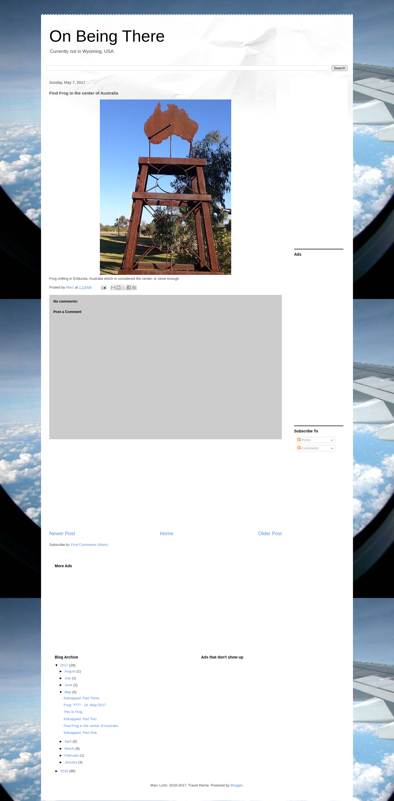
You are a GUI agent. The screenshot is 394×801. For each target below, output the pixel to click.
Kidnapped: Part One (80, 733)
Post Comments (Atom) (89, 545)
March (70, 748)
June (69, 685)
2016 (64, 771)
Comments (308, 448)
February (72, 755)
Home (166, 533)
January (71, 762)
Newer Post (62, 533)
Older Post (270, 533)
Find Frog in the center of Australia (90, 726)
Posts (304, 440)
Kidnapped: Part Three (81, 698)
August (71, 671)
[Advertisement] (165, 484)
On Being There (107, 36)
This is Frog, (73, 712)
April (69, 741)
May (68, 692)
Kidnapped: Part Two (79, 719)
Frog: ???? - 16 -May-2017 (84, 705)
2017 (64, 665)
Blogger (236, 785)
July (68, 678)
